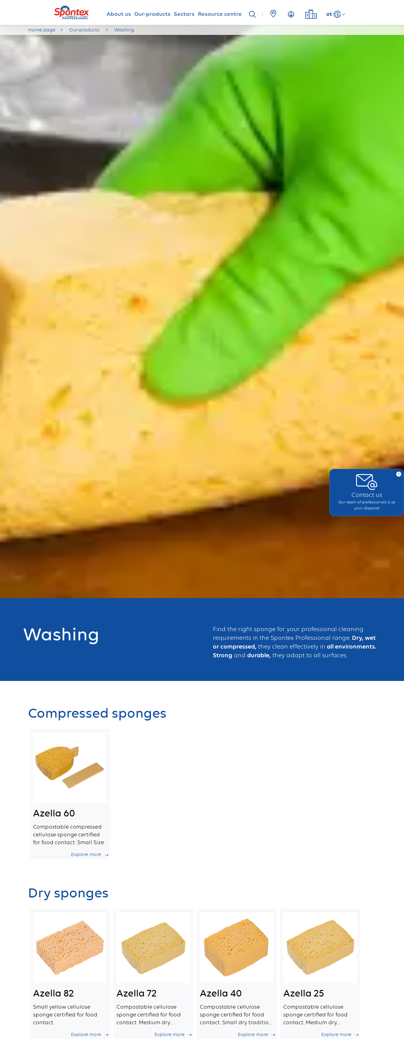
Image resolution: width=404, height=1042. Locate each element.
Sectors (187, 12)
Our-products (147, 12)
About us (105, 12)
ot (345, 13)
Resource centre (231, 12)
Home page (41, 29)
